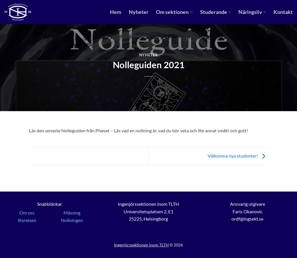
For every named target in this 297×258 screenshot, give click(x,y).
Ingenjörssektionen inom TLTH (141, 244)
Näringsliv (252, 12)
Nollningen (72, 220)
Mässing (72, 212)
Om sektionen (174, 12)
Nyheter (138, 12)
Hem (115, 12)
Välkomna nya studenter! (238, 155)
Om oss (27, 212)
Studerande (215, 12)
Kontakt (283, 12)
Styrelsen (27, 220)
